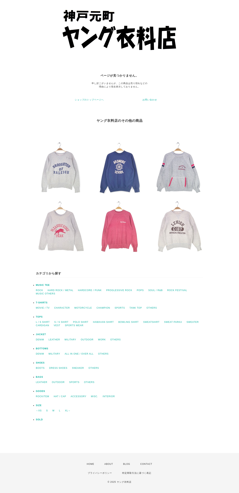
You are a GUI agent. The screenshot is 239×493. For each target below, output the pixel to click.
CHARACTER (62, 308)
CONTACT (146, 464)
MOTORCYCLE (83, 308)
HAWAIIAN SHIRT (103, 322)
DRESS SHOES (58, 368)
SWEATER (193, 322)
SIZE (39, 405)
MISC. (94, 396)
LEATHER (54, 339)
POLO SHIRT (80, 322)
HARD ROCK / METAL (60, 290)
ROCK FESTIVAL (177, 290)
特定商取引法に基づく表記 (136, 473)
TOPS (39, 317)
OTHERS (151, 308)
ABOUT (108, 464)
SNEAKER (78, 368)
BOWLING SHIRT (128, 322)
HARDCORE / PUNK (90, 290)
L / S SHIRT (43, 322)
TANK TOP (135, 308)
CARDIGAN (42, 325)
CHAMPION (103, 308)
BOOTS (40, 368)
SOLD (39, 419)
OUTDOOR (87, 339)
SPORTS (120, 308)
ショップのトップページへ (89, 99)
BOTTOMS (42, 348)
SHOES (40, 362)
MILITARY (70, 339)
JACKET (41, 334)
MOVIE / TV (43, 308)
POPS (140, 290)
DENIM (40, 339)
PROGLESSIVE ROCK (119, 290)
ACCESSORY (78, 396)
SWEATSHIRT (151, 322)
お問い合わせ (149, 99)
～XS (39, 410)
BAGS (39, 377)
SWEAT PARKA (173, 322)
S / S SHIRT (61, 322)
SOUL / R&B (155, 290)
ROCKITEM (42, 396)
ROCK (39, 290)
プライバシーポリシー (100, 473)
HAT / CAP (60, 396)
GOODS (40, 391)
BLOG (126, 464)
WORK (102, 339)
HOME (90, 464)
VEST (57, 325)
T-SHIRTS (42, 302)
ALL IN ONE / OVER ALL (79, 354)
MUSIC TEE (43, 285)
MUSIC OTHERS (45, 293)
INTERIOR (109, 396)
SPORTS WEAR (74, 325)
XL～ (68, 410)
